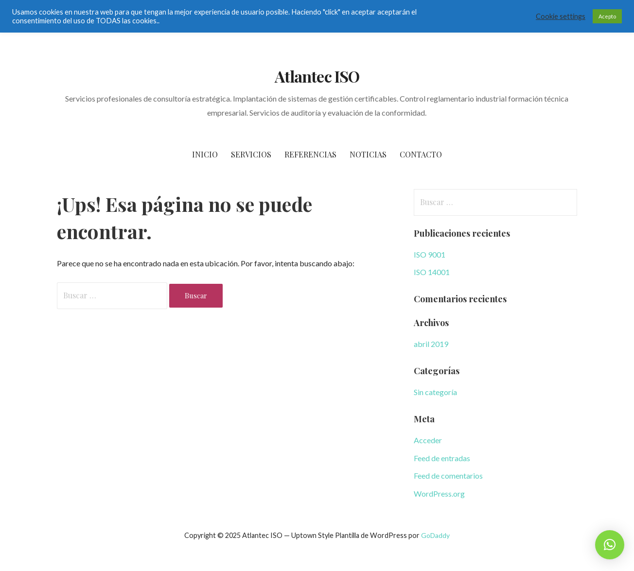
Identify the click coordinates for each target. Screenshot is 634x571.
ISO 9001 (429, 254)
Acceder (428, 440)
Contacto (421, 154)
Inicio (205, 154)
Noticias (368, 154)
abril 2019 (431, 343)
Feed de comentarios (448, 475)
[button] (609, 544)
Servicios (251, 154)
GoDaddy (435, 535)
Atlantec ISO (317, 76)
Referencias (310, 154)
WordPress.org (439, 493)
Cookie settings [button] (560, 16)
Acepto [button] (607, 16)
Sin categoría (435, 392)
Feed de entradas (442, 458)
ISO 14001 (432, 272)
